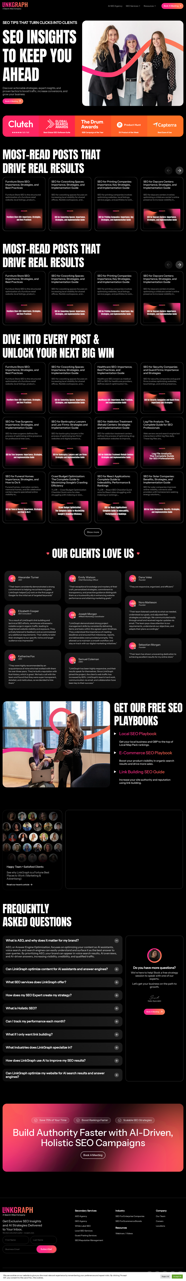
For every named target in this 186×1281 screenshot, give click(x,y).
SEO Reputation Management (89, 1240)
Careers (159, 1221)
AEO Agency (81, 1216)
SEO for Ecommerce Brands (128, 1221)
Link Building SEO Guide (141, 771)
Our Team (160, 1216)
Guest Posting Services (86, 1235)
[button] (168, 170)
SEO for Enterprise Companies (129, 1216)
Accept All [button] (177, 1276)
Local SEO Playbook (137, 733)
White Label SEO (83, 1226)
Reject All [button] (165, 1276)
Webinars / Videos (124, 1233)
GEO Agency (81, 1221)
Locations (160, 1226)
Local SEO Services (83, 1230)
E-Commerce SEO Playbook (145, 752)
